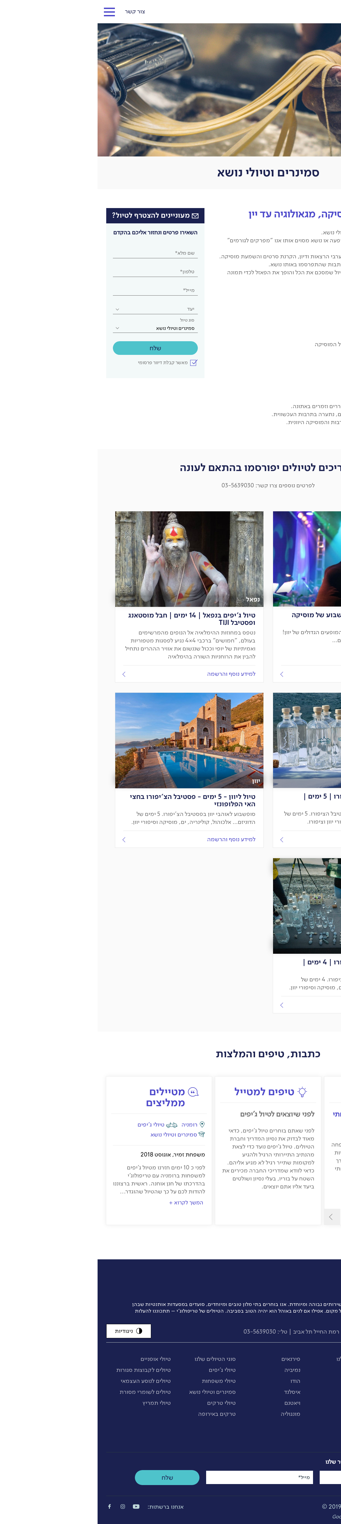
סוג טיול (90, 320)
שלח (58, 348)
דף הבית (324, 198)
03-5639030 (162, 1332)
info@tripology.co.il (304, 1332)
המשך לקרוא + (88, 1202)
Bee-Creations (286, 1516)
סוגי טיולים (299, 198)
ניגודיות (31, 1331)
